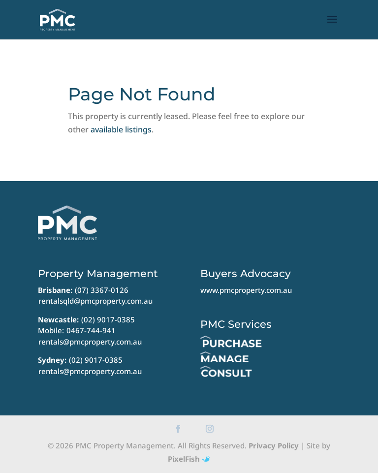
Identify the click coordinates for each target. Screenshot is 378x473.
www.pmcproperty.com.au (246, 290)
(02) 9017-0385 (108, 319)
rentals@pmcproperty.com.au (90, 342)
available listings (121, 129)
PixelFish (189, 459)
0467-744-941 (91, 330)
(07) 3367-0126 (101, 290)
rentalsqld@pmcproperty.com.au (95, 301)
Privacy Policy (274, 445)
